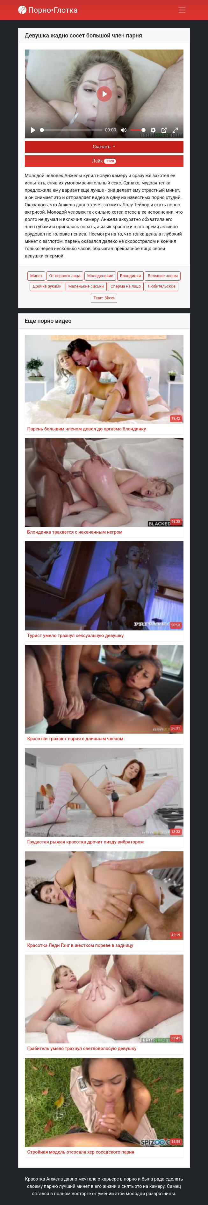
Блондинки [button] (130, 275)
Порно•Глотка (48, 10)
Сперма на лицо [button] (126, 286)
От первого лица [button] (65, 275)
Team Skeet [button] (104, 298)
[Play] (33, 130)
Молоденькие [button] (100, 275)
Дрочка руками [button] (46, 286)
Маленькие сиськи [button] (86, 286)
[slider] (71, 130)
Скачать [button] (102, 147)
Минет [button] (36, 275)
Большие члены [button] (163, 275)
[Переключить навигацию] (182, 10)
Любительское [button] (162, 286)
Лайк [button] (104, 161)
